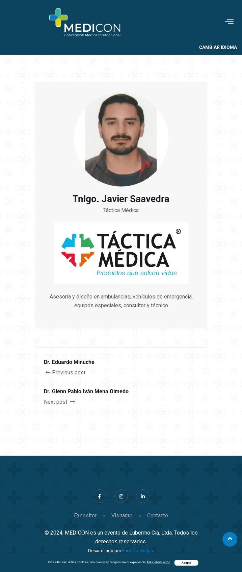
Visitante (121, 515)
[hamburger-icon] (229, 22)
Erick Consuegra (138, 550)
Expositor (85, 515)
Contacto (157, 515)
